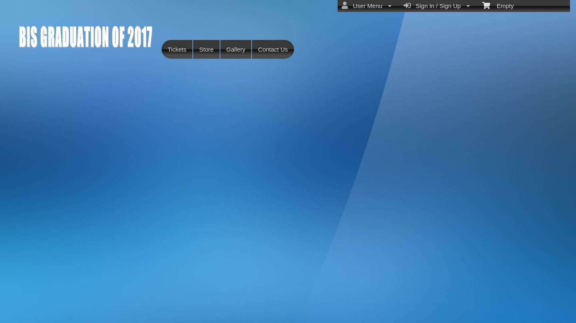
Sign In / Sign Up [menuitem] (437, 5)
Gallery (236, 49)
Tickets (177, 49)
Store (206, 49)
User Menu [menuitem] (367, 5)
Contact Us (273, 49)
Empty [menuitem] (498, 5)
